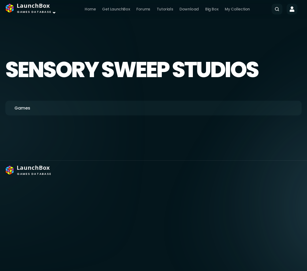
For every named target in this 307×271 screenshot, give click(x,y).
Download (189, 9)
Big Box (211, 9)
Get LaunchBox (116, 9)
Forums (143, 9)
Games (22, 108)
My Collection (237, 9)
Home (90, 9)
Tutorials (165, 9)
